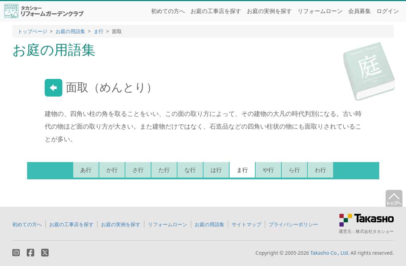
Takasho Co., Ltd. (329, 252)
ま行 (99, 31)
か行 (112, 170)
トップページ (32, 31)
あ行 (86, 170)
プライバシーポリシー (293, 224)
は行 (216, 170)
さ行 (138, 170)
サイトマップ (246, 224)
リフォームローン (320, 11)
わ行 (320, 170)
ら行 (294, 170)
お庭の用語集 (70, 31)
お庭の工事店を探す (215, 11)
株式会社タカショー (375, 231)
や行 (268, 170)
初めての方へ (168, 11)
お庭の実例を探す (269, 11)
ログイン (387, 11)
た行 (164, 170)
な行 (190, 170)
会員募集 (359, 11)
